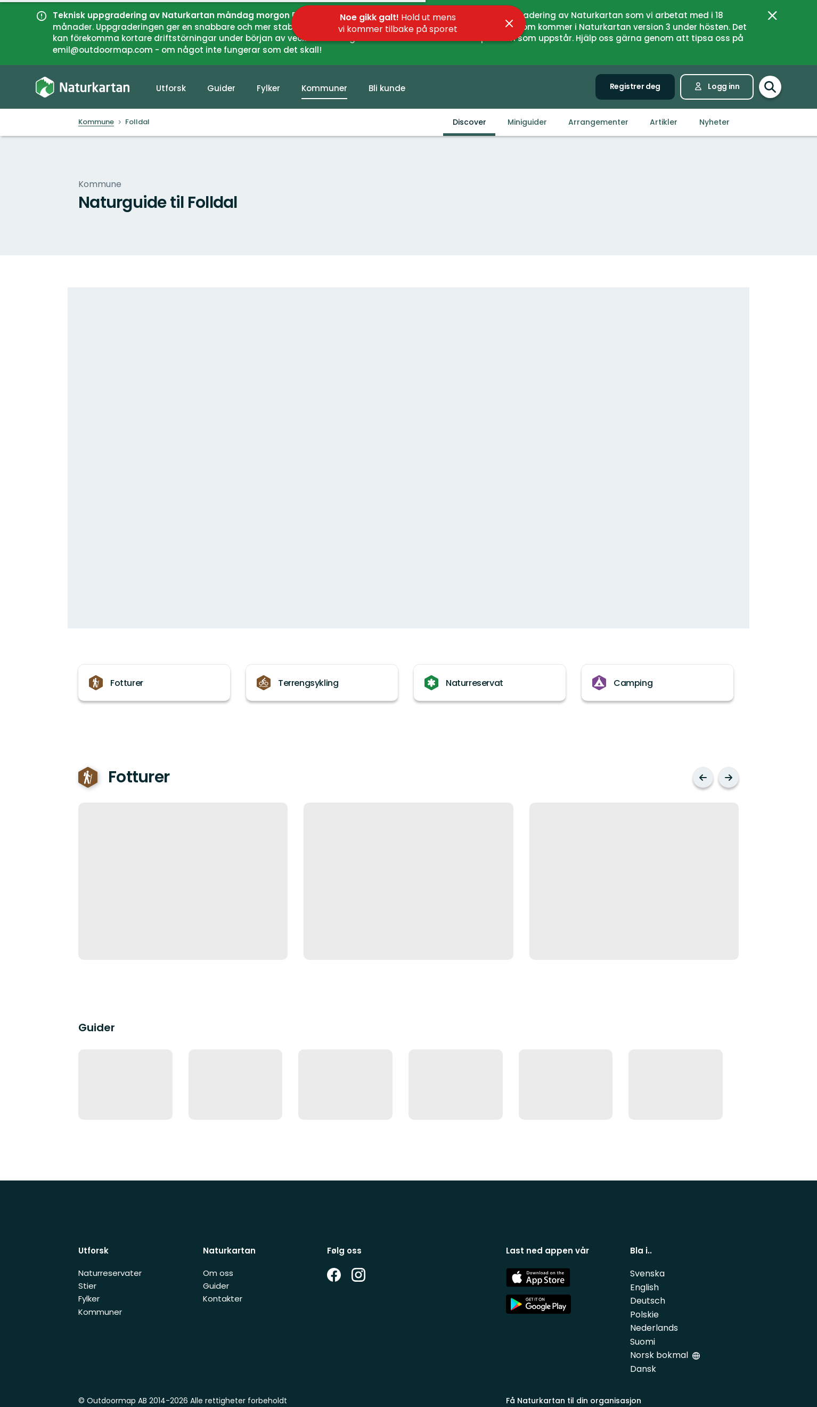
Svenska (647, 1273)
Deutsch (647, 1301)
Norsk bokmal (660, 1355)
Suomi (642, 1342)
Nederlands (654, 1328)
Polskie (644, 1314)
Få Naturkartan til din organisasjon (573, 1400)
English (644, 1287)
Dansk (643, 1369)
